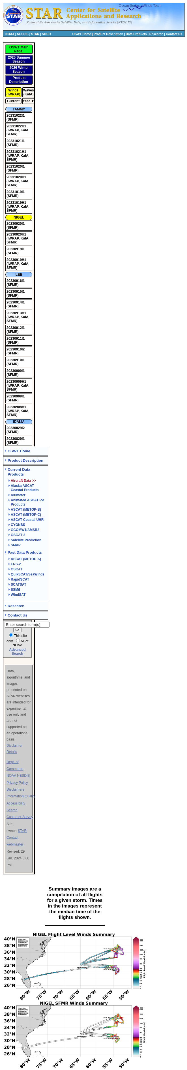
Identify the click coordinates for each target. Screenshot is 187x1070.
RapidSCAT (20, 579)
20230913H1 (16, 313)
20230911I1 (16, 339)
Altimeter (18, 495)
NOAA (9, 34)
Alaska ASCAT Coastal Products (25, 488)
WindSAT (18, 595)
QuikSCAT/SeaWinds (27, 574)
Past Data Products (25, 552)
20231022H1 (16, 126)
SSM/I (15, 590)
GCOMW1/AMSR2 (25, 530)
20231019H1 (16, 203)
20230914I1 (16, 302)
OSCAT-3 (18, 535)
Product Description (108, 34)
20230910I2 (16, 349)
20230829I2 (16, 428)
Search (12, 810)
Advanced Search (17, 652)
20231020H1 (16, 177)
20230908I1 (16, 396)
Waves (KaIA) (28, 92)
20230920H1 (16, 234)
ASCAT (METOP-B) (26, 510)
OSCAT (16, 569)
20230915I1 (16, 292)
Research (156, 34)
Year (26, 101)
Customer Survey (20, 817)
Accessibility (16, 803)
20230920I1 (16, 224)
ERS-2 (16, 564)
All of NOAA (20, 643)
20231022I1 (16, 115)
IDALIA (19, 422)
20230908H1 (16, 407)
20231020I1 (16, 166)
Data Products (136, 34)
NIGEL (19, 217)
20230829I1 (16, 439)
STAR (35, 34)
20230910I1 (16, 360)
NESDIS (23, 34)
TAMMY (19, 109)
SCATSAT (18, 585)
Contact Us (174, 34)
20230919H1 (16, 260)
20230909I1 (16, 371)
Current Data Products (19, 471)
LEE (19, 275)
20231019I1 (16, 192)
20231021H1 (16, 152)
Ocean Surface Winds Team (140, 6)
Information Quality (21, 796)
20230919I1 (16, 249)
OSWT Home (81, 34)
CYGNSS (18, 525)
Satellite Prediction (26, 540)
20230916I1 (16, 281)
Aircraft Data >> (23, 481)
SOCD (46, 34)
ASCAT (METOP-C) (26, 515)
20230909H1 (16, 382)
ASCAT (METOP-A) (26, 559)
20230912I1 (16, 328)
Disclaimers (15, 789)
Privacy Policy (17, 783)
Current (13, 101)
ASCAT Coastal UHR (27, 520)
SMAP (16, 545)
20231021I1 (16, 141)
